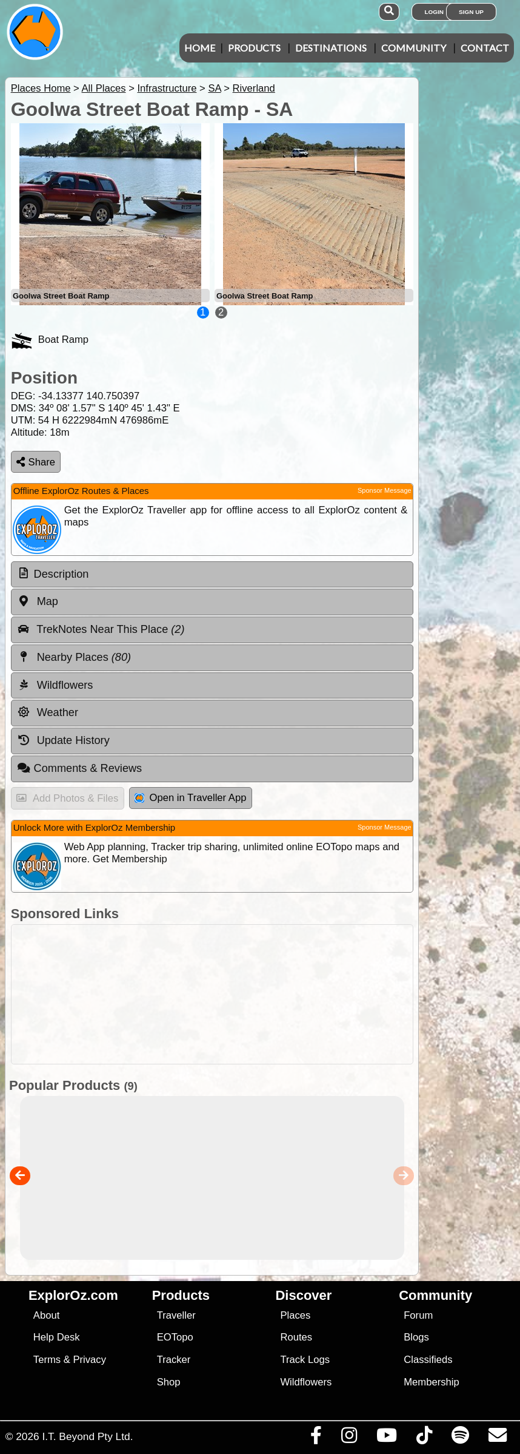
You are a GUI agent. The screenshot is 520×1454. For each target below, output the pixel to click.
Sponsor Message (385, 490)
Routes (296, 1337)
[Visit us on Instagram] (348, 1438)
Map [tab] (37, 601)
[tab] (212, 574)
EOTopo (175, 1337)
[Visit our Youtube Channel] (386, 1438)
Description (61, 574)
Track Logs (305, 1359)
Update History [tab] (63, 740)
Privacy (89, 1359)
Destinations (331, 47)
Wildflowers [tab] (55, 685)
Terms (47, 1359)
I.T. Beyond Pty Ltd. (87, 1436)
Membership (431, 1382)
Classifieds (428, 1359)
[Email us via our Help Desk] (497, 1438)
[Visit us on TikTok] (424, 1438)
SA (214, 88)
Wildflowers (306, 1382)
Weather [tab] (47, 712)
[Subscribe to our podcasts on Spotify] (460, 1438)
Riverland (254, 88)
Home (199, 47)
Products (254, 47)
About (46, 1315)
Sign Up (471, 11)
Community (413, 47)
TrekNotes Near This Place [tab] (101, 629)
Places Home (41, 88)
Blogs (416, 1337)
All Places (104, 88)
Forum (418, 1315)
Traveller (176, 1315)
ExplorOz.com (73, 1295)
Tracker (174, 1359)
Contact (485, 47)
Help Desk (56, 1337)
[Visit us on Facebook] (315, 1438)
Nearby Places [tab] (74, 657)
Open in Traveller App (190, 797)
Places (295, 1315)
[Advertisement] (266, 994)
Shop (169, 1382)
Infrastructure (166, 88)
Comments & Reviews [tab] (79, 768)
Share (35, 462)
